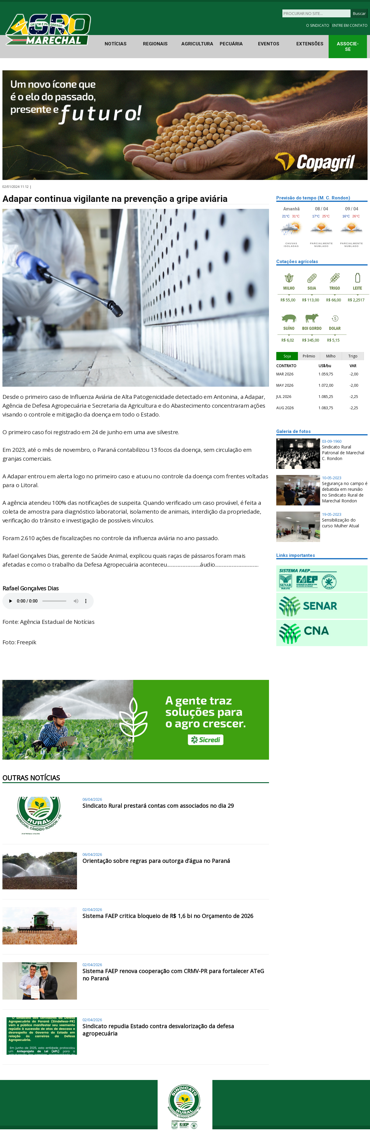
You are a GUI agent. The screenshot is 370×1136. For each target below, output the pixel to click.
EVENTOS (268, 44)
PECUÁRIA (231, 44)
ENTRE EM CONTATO (350, 25)
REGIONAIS (155, 44)
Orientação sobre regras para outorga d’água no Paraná (156, 860)
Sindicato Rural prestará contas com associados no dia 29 (158, 805)
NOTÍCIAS (116, 44)
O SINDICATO (318, 25)
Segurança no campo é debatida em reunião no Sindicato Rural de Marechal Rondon (345, 492)
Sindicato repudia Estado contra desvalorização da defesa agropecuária (158, 1029)
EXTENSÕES (309, 44)
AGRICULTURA (197, 44)
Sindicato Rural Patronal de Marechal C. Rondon (343, 452)
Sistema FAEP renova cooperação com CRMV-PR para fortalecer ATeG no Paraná (173, 974)
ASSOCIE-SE (348, 46)
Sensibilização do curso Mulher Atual (340, 523)
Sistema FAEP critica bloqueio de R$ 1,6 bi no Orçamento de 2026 (167, 916)
